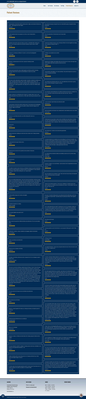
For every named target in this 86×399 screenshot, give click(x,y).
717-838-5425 (31, 385)
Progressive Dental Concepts (13, 397)
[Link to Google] (77, 1)
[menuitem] (44, 5)
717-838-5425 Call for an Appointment (17, 1)
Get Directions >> (10, 391)
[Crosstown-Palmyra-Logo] (10, 5)
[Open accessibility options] (3, 396)
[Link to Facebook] (74, 1)
